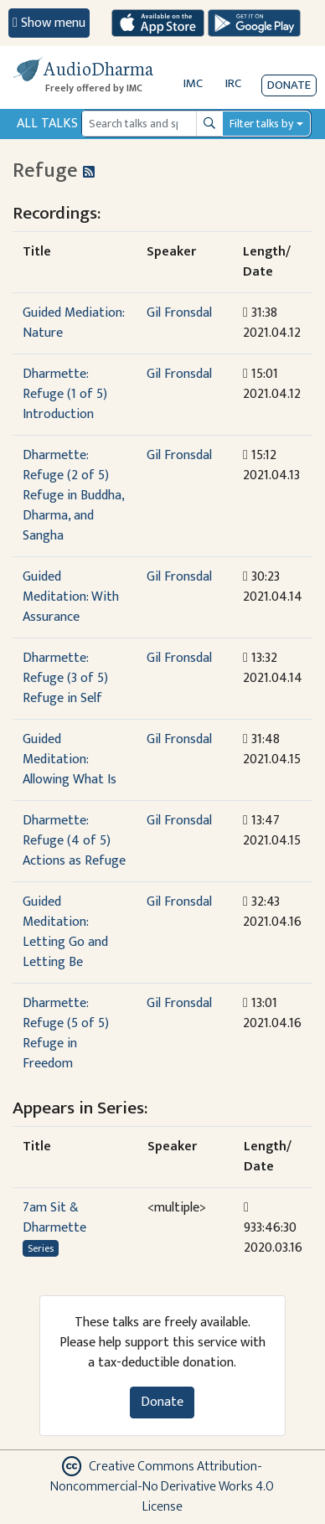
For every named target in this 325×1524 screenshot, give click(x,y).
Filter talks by (261, 123)
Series (41, 1248)
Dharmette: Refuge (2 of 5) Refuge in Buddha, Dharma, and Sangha (73, 495)
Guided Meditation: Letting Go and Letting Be (65, 932)
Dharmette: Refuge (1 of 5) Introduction (65, 394)
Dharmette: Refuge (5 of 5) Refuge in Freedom (66, 1033)
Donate (289, 85)
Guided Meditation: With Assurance (71, 597)
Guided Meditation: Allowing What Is (69, 759)
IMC (193, 83)
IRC (233, 83)
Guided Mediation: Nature (73, 323)
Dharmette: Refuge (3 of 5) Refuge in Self (65, 678)
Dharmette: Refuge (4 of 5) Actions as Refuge (74, 840)
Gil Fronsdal (179, 313)
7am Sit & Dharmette (54, 1217)
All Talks (47, 123)
